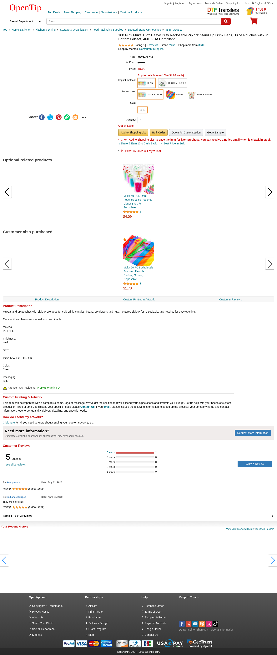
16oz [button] (142, 109)
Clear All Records (265, 529)
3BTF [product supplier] (201, 45)
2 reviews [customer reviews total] (152, 45)
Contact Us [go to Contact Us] (151, 634)
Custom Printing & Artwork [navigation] (139, 299)
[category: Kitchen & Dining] (46, 29)
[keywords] (133, 21)
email (106, 406)
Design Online (153, 629)
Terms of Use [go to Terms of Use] (152, 611)
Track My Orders (214, 3)
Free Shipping (73, 12)
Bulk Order (158, 132)
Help (246, 3)
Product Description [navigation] (47, 299)
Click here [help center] (9, 422)
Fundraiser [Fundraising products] (94, 617)
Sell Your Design (98, 623)
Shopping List (233, 3)
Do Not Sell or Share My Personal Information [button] (206, 629)
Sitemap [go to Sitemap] (37, 634)
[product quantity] (145, 120)
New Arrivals (109, 12)
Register (180, 3)
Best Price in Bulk (173, 143)
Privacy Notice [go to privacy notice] (40, 611)
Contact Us (87, 406)
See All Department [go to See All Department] (43, 629)
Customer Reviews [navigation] (230, 299)
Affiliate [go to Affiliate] (92, 605)
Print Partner (96, 611)
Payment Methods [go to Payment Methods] (155, 623)
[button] (262, 3)
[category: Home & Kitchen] (21, 29)
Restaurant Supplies (151, 48)
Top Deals (54, 12)
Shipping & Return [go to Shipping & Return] (156, 617)
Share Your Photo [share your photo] (42, 623)
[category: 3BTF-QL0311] (174, 29)
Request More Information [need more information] (252, 432)
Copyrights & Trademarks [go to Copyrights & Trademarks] (47, 605)
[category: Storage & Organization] (74, 29)
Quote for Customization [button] (186, 132)
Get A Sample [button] (215, 132)
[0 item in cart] (254, 22)
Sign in (168, 3)
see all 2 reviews (16, 464)
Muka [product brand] (172, 45)
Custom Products (131, 12)
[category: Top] (5, 29)
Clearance (91, 12)
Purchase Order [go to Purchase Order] (154, 605)
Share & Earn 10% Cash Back (137, 143)
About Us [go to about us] (37, 617)
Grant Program (97, 629)
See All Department (21, 21)
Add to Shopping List (133, 132)
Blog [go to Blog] (91, 634)
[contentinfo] (25, 7)
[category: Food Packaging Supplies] (108, 29)
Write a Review (255, 463)
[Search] (226, 21)
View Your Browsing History (240, 529)
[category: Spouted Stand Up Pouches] (144, 29)
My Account (195, 3)
